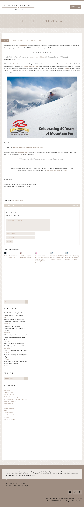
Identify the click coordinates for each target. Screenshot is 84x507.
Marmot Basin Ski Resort (37, 57)
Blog (64, 170)
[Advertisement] (42, 291)
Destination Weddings (11, 397)
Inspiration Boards (10, 401)
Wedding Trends (9, 419)
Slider (6, 410)
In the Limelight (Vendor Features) (15, 399)
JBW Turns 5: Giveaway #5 (26, 40)
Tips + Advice (8, 412)
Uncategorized (9, 415)
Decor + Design (9, 395)
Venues (6, 417)
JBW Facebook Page (53, 170)
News (21, 200)
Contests (15, 200)
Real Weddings (9, 408)
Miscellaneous (8, 403)
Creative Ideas (8, 392)
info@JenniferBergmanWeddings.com (69, 498)
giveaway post (23, 152)
